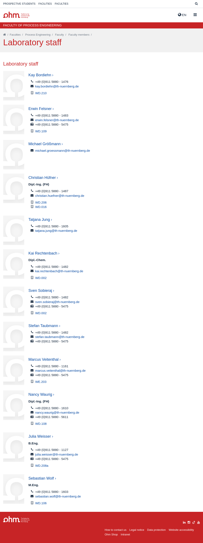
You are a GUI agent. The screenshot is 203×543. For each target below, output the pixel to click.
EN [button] (182, 15)
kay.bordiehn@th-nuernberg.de (57, 86)
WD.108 (41, 423)
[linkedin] (184, 521)
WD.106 (41, 503)
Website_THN (16, 15)
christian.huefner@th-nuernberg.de (59, 195)
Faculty (59, 34)
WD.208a (41, 465)
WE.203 (40, 381)
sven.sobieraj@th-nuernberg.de (57, 302)
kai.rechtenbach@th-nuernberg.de (59, 271)
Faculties (61, 3)
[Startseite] (4, 34)
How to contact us (115, 529)
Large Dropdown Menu (16, 519)
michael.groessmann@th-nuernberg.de (62, 150)
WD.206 (41, 202)
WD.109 (41, 131)
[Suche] (196, 4)
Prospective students (19, 3)
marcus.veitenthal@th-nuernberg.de (60, 370)
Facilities (45, 3)
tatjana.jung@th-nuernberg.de (56, 230)
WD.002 (41, 278)
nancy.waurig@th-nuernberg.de (57, 412)
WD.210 (41, 93)
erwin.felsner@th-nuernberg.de (57, 120)
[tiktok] (193, 521)
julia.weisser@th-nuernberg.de (56, 454)
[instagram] (189, 521)
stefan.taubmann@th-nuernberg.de (59, 337)
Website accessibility (181, 529)
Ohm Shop (111, 534)
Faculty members (78, 34)
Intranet (125, 534)
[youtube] (198, 521)
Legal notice (137, 529)
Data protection (156, 529)
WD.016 (41, 207)
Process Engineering (38, 34)
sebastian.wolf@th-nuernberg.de (58, 496)
